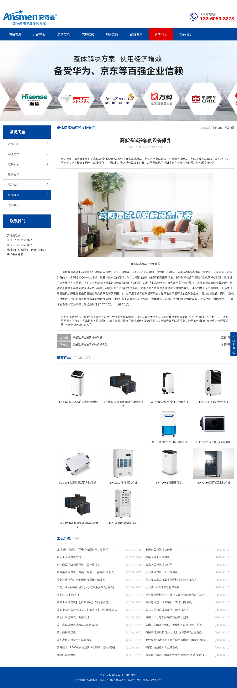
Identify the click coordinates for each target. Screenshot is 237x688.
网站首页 (15, 34)
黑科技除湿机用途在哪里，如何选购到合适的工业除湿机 (176, 594)
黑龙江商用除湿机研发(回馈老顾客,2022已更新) (85, 587)
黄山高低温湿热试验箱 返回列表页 (77, 624)
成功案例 (88, 34)
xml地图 (229, 3)
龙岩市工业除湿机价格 (158, 549)
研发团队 (193, 3)
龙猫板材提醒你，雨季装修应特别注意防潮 (82, 549)
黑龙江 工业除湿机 (68, 594)
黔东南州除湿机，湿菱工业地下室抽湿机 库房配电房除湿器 (88, 572)
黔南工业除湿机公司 (69, 557)
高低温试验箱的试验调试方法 (90, 344)
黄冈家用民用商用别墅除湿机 (74, 639)
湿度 (189, 298)
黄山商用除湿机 (66, 632)
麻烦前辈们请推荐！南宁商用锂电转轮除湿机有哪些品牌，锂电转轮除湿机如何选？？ (176, 639)
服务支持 (112, 34)
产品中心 (39, 34)
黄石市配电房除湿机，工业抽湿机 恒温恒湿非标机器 (88, 609)
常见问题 (229, 127)
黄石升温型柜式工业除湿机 (73, 617)
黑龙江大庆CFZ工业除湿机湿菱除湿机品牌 (171, 579)
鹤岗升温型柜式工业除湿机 (161, 647)
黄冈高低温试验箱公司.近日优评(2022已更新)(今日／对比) (176, 632)
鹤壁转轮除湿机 (66, 654)
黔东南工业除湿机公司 (158, 564)
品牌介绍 (136, 34)
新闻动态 (161, 34)
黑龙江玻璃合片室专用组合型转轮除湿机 (81, 579)
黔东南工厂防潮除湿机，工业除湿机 (78, 564)
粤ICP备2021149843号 (149, 679)
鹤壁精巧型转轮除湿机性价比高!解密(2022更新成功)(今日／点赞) (176, 654)
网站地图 (212, 3)
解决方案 (63, 34)
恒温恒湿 (162, 271)
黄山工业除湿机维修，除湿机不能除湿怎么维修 (173, 624)
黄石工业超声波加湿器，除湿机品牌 (167, 609)
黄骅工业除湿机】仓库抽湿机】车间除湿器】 (84, 602)
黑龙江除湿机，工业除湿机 (161, 572)
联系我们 (185, 34)
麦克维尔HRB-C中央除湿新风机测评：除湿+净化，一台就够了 (88, 647)
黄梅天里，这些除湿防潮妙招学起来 (167, 617)
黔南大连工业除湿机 (157, 557)
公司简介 (176, 3)
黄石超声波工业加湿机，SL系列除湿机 (168, 602)
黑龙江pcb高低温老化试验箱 (162, 587)
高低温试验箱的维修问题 (87, 337)
